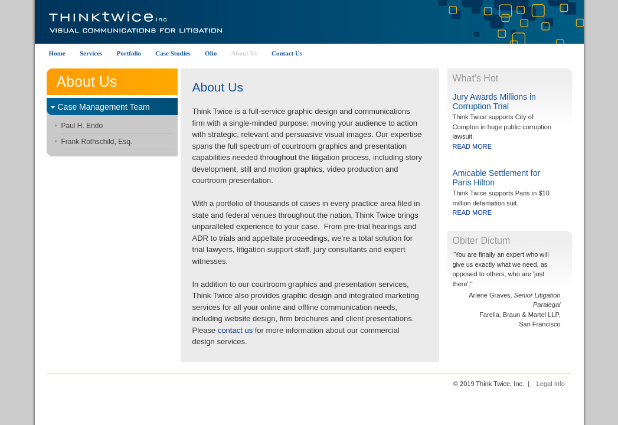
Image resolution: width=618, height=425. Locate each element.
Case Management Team (104, 107)
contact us (235, 330)
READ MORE (472, 146)
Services (91, 53)
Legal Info (551, 383)
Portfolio (129, 53)
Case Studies (173, 53)
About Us (244, 53)
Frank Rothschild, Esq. (97, 142)
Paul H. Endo (82, 126)
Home (57, 53)
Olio (211, 53)
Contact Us (287, 53)
